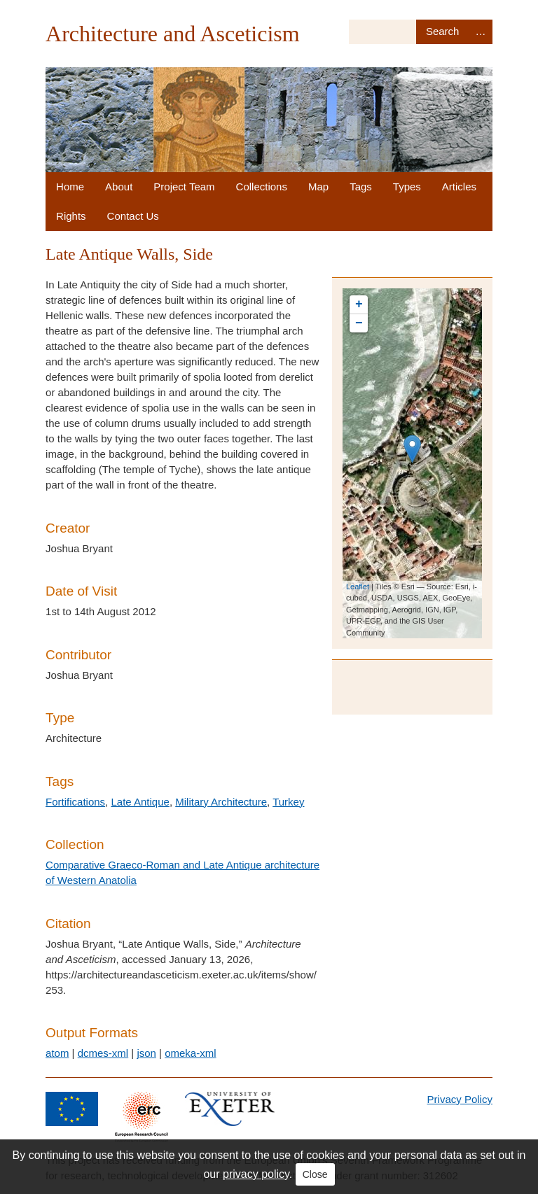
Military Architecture (221, 802)
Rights (71, 216)
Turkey (288, 802)
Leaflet (357, 586)
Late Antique (140, 802)
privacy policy (256, 1174)
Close (315, 1174)
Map (318, 186)
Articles (459, 186)
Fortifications (75, 802)
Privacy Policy (459, 1099)
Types (407, 186)
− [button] (359, 323)
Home (70, 186)
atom (57, 1053)
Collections (261, 186)
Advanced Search (480, 32)
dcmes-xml (103, 1053)
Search (442, 32)
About (118, 186)
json (146, 1053)
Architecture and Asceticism (173, 33)
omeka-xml (190, 1053)
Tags (361, 186)
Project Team (183, 186)
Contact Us (133, 216)
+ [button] (359, 304)
